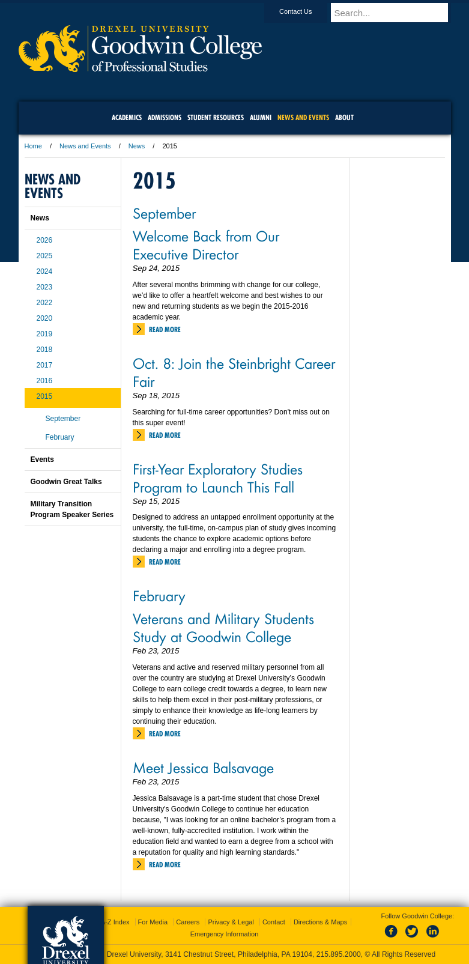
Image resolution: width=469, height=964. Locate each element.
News (137, 146)
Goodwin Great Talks (66, 481)
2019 (45, 334)
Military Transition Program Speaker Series (72, 509)
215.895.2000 (338, 954)
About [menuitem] (344, 117)
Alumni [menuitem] (260, 117)
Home (33, 146)
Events (42, 459)
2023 (45, 287)
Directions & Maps (320, 922)
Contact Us (307, 11)
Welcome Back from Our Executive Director (206, 244)
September (164, 212)
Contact (273, 922)
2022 (45, 303)
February (159, 595)
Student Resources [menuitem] (215, 117)
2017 (45, 365)
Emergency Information (224, 934)
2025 (45, 256)
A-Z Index (115, 922)
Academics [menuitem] (127, 117)
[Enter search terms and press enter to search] (396, 12)
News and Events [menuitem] (303, 117)
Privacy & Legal (230, 922)
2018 (45, 349)
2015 (45, 396)
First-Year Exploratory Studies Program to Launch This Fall (218, 477)
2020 (45, 318)
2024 (45, 271)
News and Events (85, 146)
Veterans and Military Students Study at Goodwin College (223, 627)
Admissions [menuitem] (164, 117)
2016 (45, 381)
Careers (187, 922)
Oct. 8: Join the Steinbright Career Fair (234, 372)
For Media (153, 922)
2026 (45, 240)
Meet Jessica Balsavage (203, 767)
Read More (165, 329)
